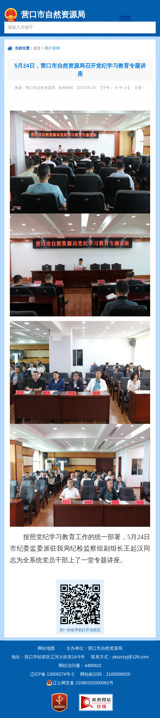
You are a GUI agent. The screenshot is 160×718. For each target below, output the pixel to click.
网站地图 (46, 648)
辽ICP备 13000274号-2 (52, 674)
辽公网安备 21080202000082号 (83, 682)
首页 (37, 48)
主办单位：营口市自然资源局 (94, 648)
